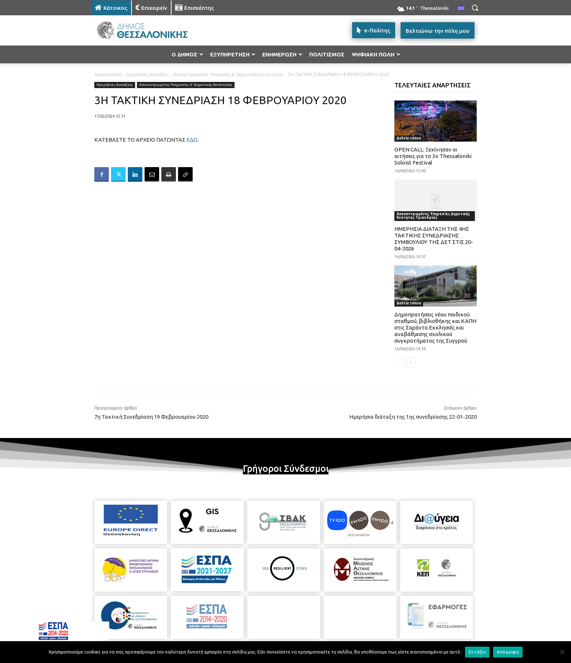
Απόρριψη (508, 651)
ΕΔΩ (192, 140)
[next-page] (410, 362)
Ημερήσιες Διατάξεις (148, 74)
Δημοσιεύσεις (108, 74)
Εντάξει (477, 651)
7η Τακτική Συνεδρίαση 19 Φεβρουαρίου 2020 (151, 417)
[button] (475, 8)
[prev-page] (398, 362)
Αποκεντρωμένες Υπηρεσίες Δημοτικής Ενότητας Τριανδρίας (433, 216)
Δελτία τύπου (409, 138)
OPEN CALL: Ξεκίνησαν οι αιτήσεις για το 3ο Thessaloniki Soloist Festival (433, 156)
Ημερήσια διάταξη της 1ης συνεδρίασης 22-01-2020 (413, 417)
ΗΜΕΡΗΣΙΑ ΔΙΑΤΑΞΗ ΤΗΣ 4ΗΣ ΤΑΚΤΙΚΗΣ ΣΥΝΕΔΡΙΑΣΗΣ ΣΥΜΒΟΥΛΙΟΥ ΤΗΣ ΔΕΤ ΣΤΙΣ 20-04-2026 (433, 239)
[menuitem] (461, 8)
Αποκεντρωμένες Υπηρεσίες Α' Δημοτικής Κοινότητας (228, 74)
